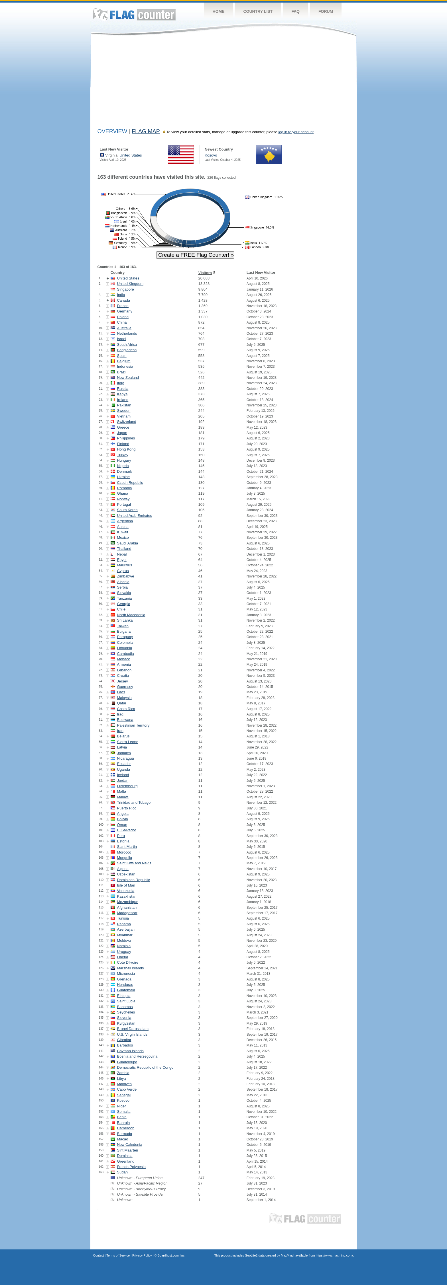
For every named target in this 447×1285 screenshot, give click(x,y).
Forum (325, 11)
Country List (258, 11)
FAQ (295, 11)
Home (219, 11)
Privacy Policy (142, 1255)
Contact (98, 1255)
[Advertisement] (223, 83)
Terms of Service (118, 1255)
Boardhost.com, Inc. (172, 1255)
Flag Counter (134, 14)
